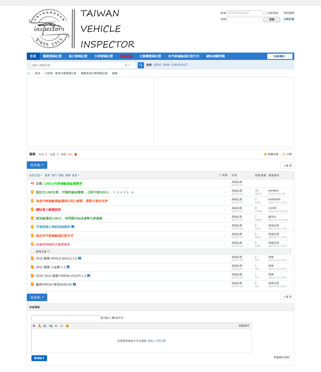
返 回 (289, 165)
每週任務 (126, 56)
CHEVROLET (179, 64)
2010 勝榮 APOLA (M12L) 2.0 (56, 258)
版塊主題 (41, 251)
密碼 (223, 19)
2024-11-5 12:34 (277, 202)
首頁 (33, 56)
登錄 (150, 340)
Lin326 (272, 208)
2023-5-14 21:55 (277, 246)
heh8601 (273, 190)
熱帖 (61, 175)
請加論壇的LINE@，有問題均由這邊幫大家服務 (69, 218)
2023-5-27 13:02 (277, 237)
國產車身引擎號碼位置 (94, 73)
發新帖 (35, 165)
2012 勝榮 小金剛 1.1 (50, 267)
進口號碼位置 (78, 56)
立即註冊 (289, 19)
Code (62, 325)
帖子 (127, 65)
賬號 (223, 12)
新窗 (225, 175)
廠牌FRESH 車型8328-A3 (54, 284)
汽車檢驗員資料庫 (28, 73)
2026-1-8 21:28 (276, 193)
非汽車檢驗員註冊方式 (183, 56)
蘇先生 (272, 216)
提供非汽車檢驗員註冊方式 (54, 235)
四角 (271, 257)
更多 (74, 175)
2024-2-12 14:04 (277, 269)
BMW (166, 64)
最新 (47, 175)
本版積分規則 (282, 357)
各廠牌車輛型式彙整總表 (53, 244)
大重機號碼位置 (150, 56)
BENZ (157, 64)
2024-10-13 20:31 (278, 211)
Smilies (67, 325)
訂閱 (289, 154)
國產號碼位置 (52, 56)
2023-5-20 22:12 (277, 286)
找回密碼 (289, 12)
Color (39, 325)
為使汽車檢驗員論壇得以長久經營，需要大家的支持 (72, 201)
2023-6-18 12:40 (277, 228)
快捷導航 (279, 56)
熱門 (54, 175)
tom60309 (274, 199)
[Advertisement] (90, 111)
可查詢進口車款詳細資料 (53, 227)
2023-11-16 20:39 (278, 220)
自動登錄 (270, 12)
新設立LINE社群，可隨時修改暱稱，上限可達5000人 (72, 192)
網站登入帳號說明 (48, 209)
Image (45, 325)
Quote (56, 325)
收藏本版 (273, 154)
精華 (68, 175)
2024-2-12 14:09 (277, 260)
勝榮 (32, 154)
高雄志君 (237, 182)
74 (256, 190)
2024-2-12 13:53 (277, 277)
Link (50, 325)
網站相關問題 (215, 56)
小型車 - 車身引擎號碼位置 (60, 73)
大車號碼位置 (103, 56)
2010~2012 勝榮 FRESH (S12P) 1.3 (61, 276)
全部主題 (34, 175)
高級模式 (244, 325)
